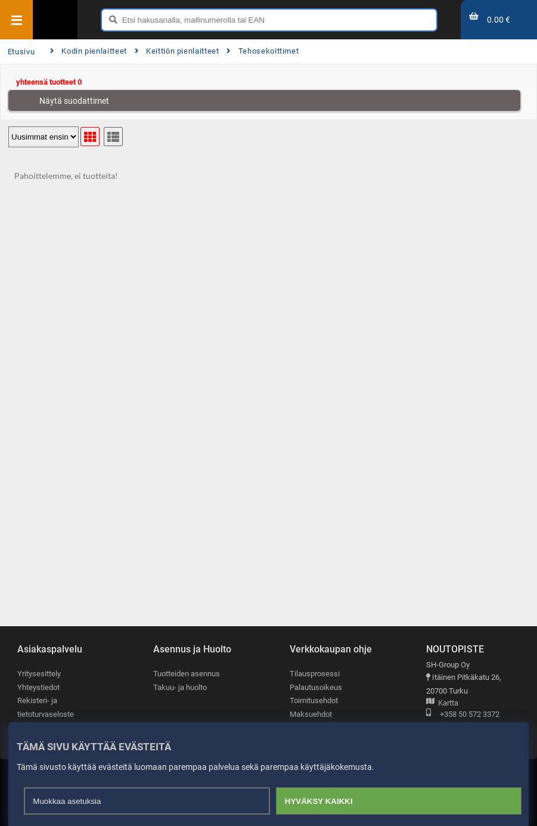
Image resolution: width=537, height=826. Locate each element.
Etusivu (21, 51)
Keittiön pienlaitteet (177, 51)
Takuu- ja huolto (180, 687)
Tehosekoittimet (262, 51)
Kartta (442, 703)
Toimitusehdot (314, 700)
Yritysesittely (39, 673)
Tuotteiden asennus (186, 673)
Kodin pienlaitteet (88, 51)
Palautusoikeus (316, 687)
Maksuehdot (311, 714)
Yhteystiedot (38, 687)
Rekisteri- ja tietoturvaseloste (45, 707)
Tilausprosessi (315, 673)
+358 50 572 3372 (462, 714)
